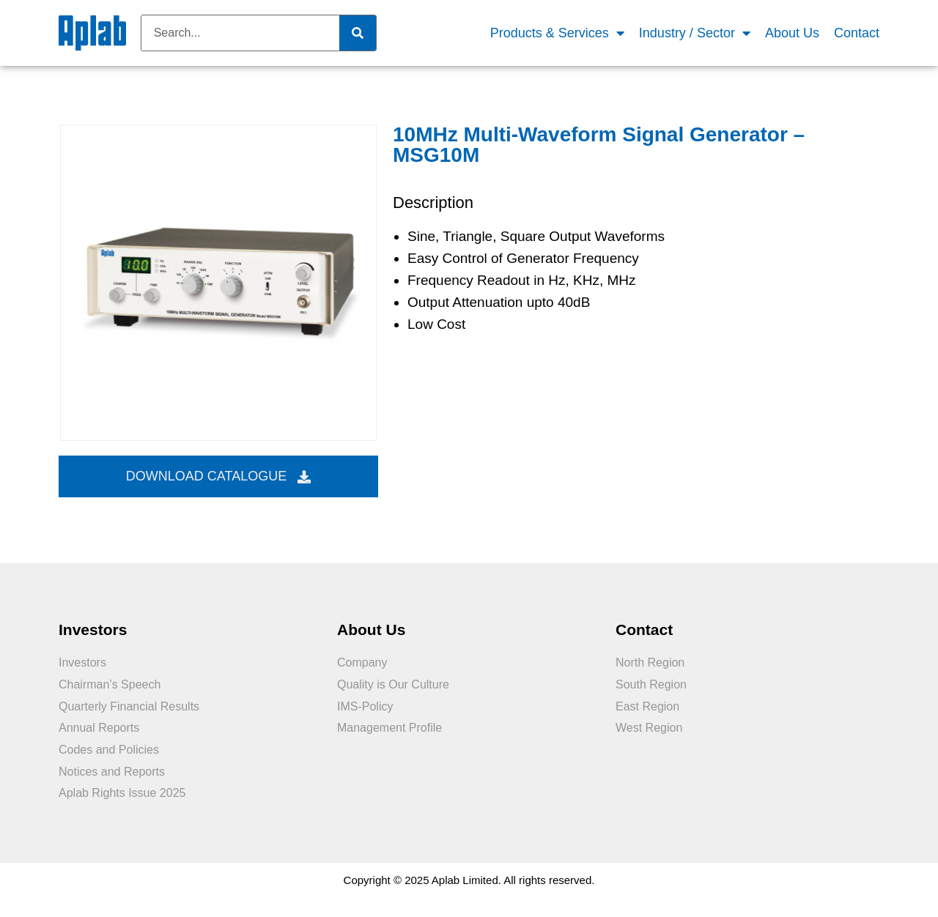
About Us (792, 33)
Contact (856, 33)
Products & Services (557, 33)
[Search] (357, 33)
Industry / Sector (694, 33)
